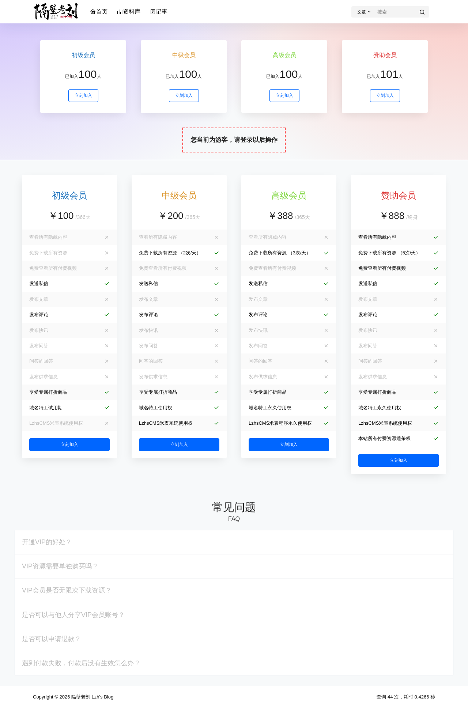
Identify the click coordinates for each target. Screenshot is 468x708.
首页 (98, 11)
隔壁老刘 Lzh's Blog (91, 697)
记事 (158, 11)
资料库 (128, 11)
